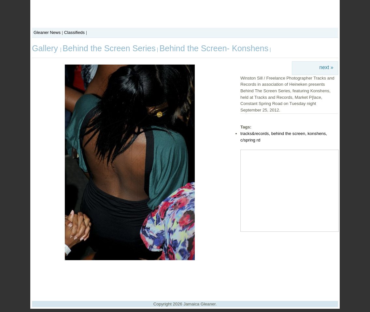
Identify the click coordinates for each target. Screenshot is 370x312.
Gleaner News (47, 32)
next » (327, 67)
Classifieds (74, 32)
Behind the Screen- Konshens (213, 48)
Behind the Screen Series (109, 48)
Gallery (46, 48)
